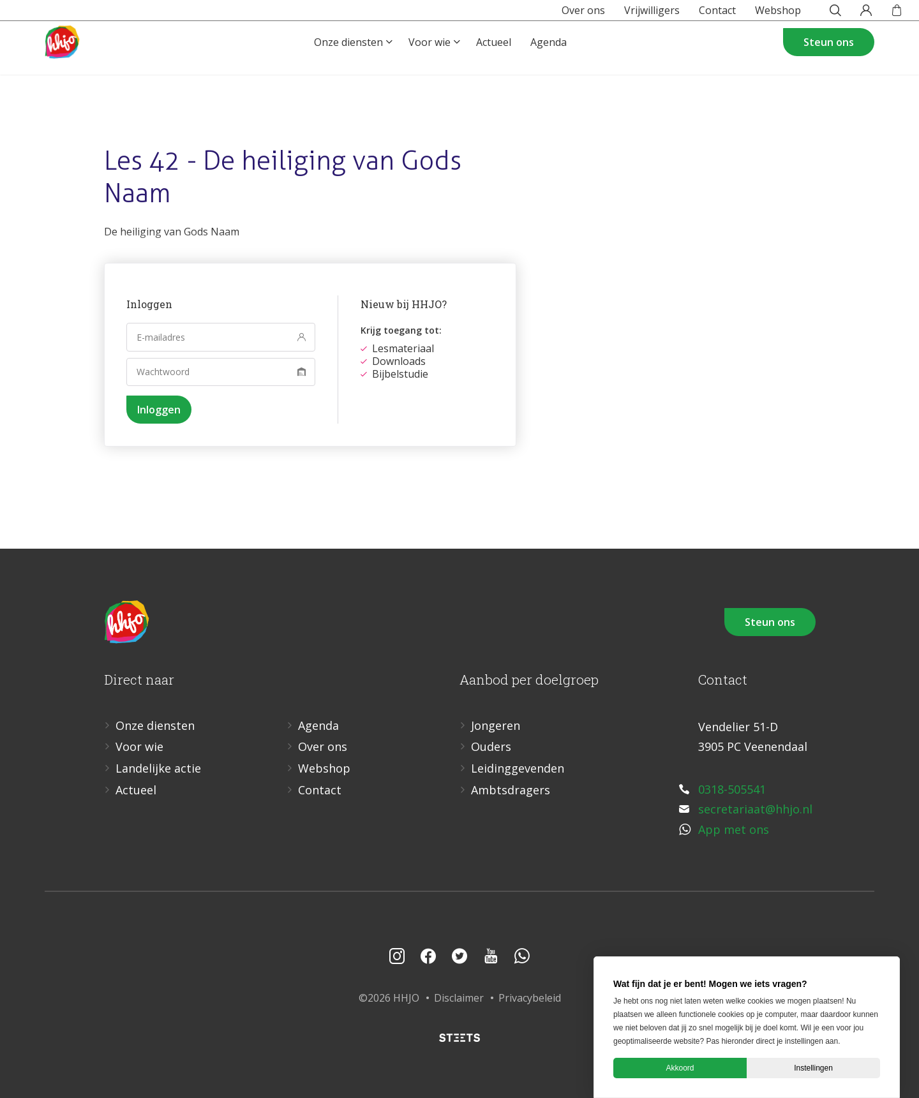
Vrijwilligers (622, 15)
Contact (687, 15)
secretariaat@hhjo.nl (755, 809)
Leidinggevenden (517, 768)
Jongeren (495, 725)
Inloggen (159, 410)
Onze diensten (348, 61)
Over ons (554, 15)
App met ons (733, 829)
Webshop (749, 15)
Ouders (491, 746)
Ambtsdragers (510, 790)
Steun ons (828, 61)
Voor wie (429, 61)
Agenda (548, 61)
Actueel (493, 61)
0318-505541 (732, 789)
